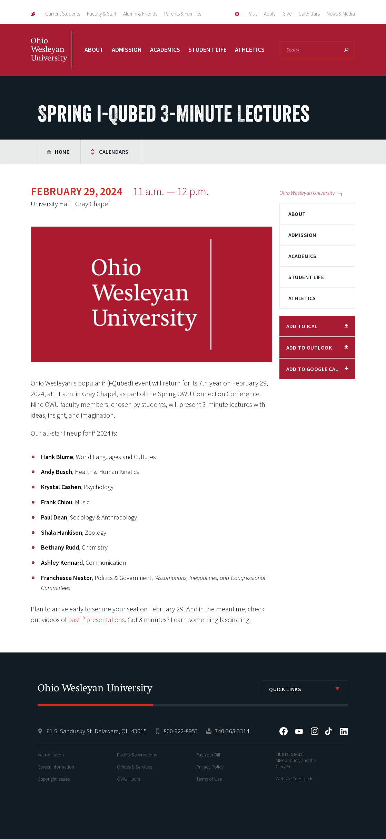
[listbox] (305, 688)
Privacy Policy (210, 767)
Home (62, 151)
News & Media (341, 13)
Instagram (314, 731)
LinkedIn (344, 731)
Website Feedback (294, 778)
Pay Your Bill (208, 755)
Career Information (56, 767)
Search (346, 49)
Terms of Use (209, 779)
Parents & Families (182, 13)
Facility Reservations (137, 755)
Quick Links (285, 689)
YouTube (299, 731)
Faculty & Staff (101, 13)
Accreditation (51, 755)
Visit (253, 13)
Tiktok (328, 731)
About (94, 50)
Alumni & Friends (140, 13)
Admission (127, 50)
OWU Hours (128, 779)
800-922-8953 (181, 731)
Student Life (207, 50)
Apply (270, 13)
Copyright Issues (54, 779)
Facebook (283, 731)
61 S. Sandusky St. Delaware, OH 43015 (97, 731)
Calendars (309, 13)
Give (287, 13)
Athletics (250, 50)
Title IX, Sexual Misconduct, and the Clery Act (296, 760)
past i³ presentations (96, 619)
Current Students (62, 13)
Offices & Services (134, 767)
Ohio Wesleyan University (51, 57)
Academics (165, 50)
